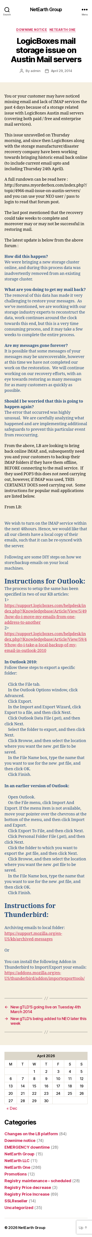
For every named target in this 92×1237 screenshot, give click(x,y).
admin (36, 71)
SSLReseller (16, 1201)
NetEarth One (62, 30)
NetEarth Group (46, 9)
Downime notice (31, 30)
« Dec (11, 1108)
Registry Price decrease (27, 1187)
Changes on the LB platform (31, 1133)
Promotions (15, 1174)
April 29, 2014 (61, 71)
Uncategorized (18, 1207)
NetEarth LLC (17, 1160)
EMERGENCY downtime (27, 1147)
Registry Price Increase (26, 1194)
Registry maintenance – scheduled (37, 1180)
